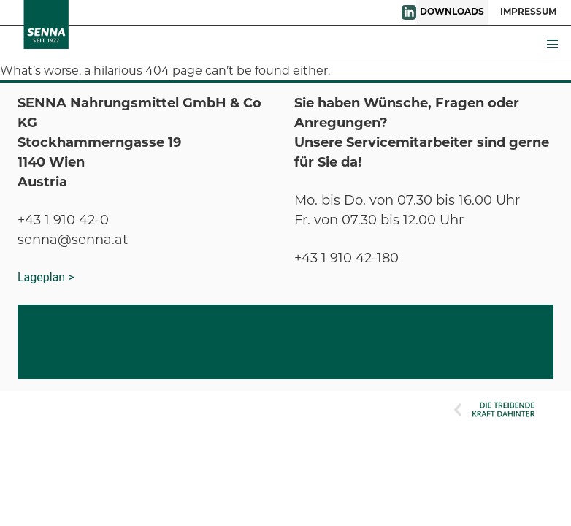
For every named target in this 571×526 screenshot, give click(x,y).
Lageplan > (46, 277)
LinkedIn (409, 12)
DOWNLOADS (452, 12)
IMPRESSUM (528, 12)
